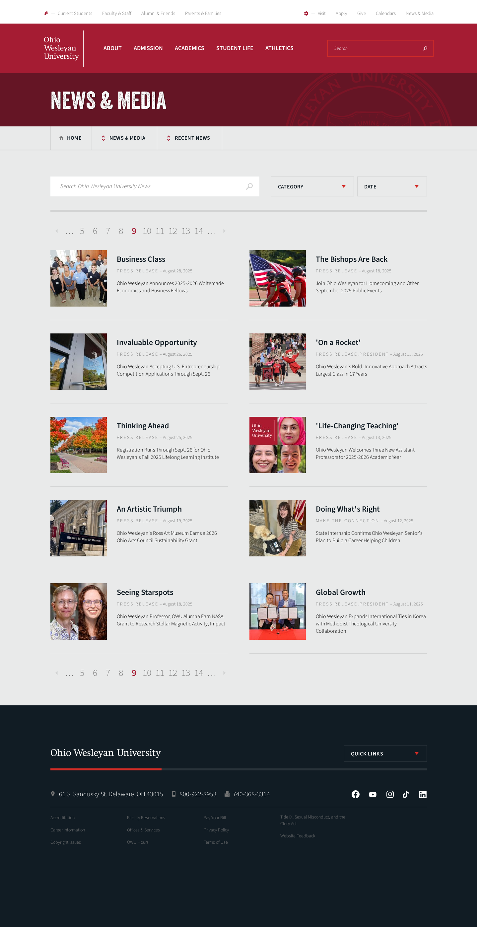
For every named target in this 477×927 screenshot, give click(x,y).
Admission (148, 48)
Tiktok (406, 794)
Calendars (386, 13)
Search (425, 48)
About (112, 48)
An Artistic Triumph (149, 509)
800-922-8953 (198, 794)
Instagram (390, 794)
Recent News (192, 138)
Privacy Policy (216, 830)
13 (185, 231)
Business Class (141, 259)
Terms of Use (216, 842)
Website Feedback (297, 836)
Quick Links (367, 753)
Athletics (279, 48)
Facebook (356, 794)
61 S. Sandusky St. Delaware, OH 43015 (111, 794)
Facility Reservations (146, 818)
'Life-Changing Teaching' (357, 426)
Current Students (75, 13)
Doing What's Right (348, 509)
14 (198, 231)
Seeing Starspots (145, 592)
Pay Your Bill (215, 818)
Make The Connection (347, 521)
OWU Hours (138, 842)
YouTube (373, 794)
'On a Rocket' (338, 342)
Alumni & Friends (158, 13)
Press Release (138, 271)
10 (147, 231)
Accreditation (62, 818)
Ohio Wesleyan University (64, 56)
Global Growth (341, 592)
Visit (322, 13)
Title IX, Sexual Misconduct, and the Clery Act (312, 820)
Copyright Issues (65, 842)
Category (291, 186)
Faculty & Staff (116, 13)
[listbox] (312, 186)
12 (173, 231)
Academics (189, 48)
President (374, 354)
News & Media (420, 13)
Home (74, 138)
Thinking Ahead (143, 426)
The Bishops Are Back (352, 259)
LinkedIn (423, 794)
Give (361, 13)
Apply (341, 13)
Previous (56, 231)
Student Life (234, 48)
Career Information (67, 830)
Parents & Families (203, 13)
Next (225, 231)
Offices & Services (143, 830)
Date (370, 186)
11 (160, 231)
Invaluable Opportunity (157, 342)
